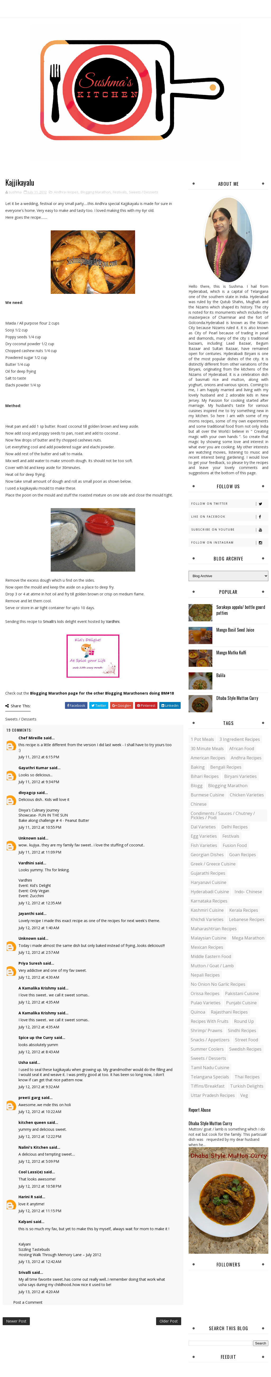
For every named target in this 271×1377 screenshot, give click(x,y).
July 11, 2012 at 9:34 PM (38, 781)
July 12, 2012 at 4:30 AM (38, 977)
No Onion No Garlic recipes (218, 984)
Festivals (120, 192)
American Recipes (208, 758)
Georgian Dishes (207, 855)
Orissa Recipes (205, 993)
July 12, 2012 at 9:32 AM (38, 1086)
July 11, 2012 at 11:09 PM (39, 852)
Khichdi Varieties (207, 919)
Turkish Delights (246, 1086)
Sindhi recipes (242, 1030)
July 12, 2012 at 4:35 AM (38, 1002)
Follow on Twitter (229, 504)
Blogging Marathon (96, 192)
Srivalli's (50, 621)
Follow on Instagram (229, 543)
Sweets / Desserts (143, 192)
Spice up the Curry (35, 1037)
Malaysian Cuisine (208, 938)
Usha (23, 1062)
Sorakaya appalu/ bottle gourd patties (240, 610)
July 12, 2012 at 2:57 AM (38, 952)
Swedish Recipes (245, 1049)
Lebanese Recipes (246, 919)
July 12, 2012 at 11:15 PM (39, 1210)
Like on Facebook (229, 517)
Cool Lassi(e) (30, 1171)
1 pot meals (202, 739)
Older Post (169, 1321)
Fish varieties (204, 845)
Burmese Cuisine (207, 795)
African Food (241, 748)
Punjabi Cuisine (241, 1003)
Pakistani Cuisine (242, 993)
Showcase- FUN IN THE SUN (43, 815)
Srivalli (24, 1272)
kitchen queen (32, 1122)
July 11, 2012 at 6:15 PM (38, 756)
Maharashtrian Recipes (214, 929)
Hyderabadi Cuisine (210, 892)
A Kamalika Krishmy (37, 988)
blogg (197, 785)
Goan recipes (242, 855)
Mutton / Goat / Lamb (212, 966)
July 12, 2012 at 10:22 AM (39, 1111)
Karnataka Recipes (209, 901)
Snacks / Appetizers (210, 1040)
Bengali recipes (225, 767)
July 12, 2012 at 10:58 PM (39, 1186)
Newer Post (16, 1321)
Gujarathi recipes (208, 873)
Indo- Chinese (248, 892)
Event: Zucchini (31, 895)
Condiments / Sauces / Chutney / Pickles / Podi (223, 815)
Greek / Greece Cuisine (213, 864)
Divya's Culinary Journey (38, 810)
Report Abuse (200, 1109)
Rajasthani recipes (229, 1012)
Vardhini (26, 862)
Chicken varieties (247, 795)
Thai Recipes (247, 1077)
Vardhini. (113, 621)
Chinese (199, 804)
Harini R (25, 1196)
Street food (246, 1040)
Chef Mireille (30, 737)
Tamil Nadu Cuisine (210, 1067)
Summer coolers (207, 1049)
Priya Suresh (30, 963)
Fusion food (235, 845)
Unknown (27, 838)
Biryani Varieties (240, 776)
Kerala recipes (243, 910)
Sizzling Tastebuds (34, 1249)
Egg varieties (204, 836)
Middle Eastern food (211, 956)
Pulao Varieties (206, 1003)
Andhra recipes (66, 192)
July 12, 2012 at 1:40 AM (38, 927)
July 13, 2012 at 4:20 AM (38, 1291)
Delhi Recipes (234, 827)
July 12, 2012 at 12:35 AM (39, 902)
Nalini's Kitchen (33, 1147)
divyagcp (27, 792)
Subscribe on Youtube (229, 530)
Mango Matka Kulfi (231, 652)
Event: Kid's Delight (34, 885)
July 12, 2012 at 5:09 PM (38, 1161)
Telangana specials (210, 1077)
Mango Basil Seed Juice (235, 630)
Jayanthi (26, 913)
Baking (198, 767)
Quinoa (198, 1012)
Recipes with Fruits (209, 1021)
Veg (244, 1095)
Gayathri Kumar (33, 767)
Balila (220, 675)
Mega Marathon (248, 938)
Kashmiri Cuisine (207, 910)
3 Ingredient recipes (239, 739)
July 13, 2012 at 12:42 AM (39, 1261)
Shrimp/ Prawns (206, 1030)
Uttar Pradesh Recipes (213, 1095)
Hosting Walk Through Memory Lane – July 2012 (59, 1254)
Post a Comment (28, 1302)
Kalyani (25, 1221)
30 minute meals (207, 748)
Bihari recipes (205, 776)
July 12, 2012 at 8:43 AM (38, 1051)
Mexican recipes (207, 947)
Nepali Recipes (205, 975)
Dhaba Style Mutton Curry (237, 698)
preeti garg (29, 1097)
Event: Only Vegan (33, 890)
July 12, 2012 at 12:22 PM (39, 1136)
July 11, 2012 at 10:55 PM (39, 827)
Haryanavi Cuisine (208, 882)
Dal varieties (203, 827)
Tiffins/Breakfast (208, 1086)
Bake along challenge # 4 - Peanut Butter (53, 820)
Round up (244, 1021)
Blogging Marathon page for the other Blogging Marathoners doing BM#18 (102, 693)
